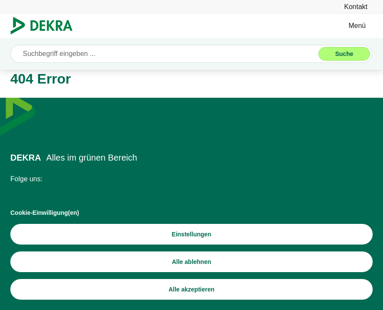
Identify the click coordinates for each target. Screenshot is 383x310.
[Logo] (45, 26)
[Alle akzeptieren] (191, 289)
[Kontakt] (356, 6)
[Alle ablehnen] (191, 261)
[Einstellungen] (191, 234)
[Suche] (344, 54)
